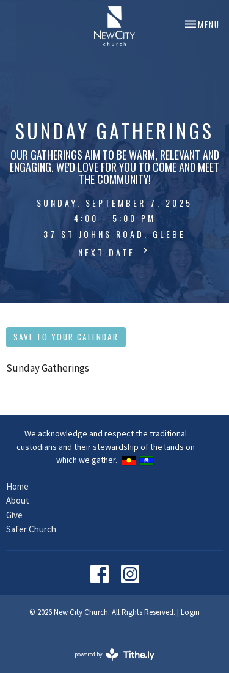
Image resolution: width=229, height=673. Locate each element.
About (17, 500)
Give (14, 515)
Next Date (114, 252)
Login (190, 612)
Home (17, 486)
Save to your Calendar (65, 337)
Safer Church (31, 529)
